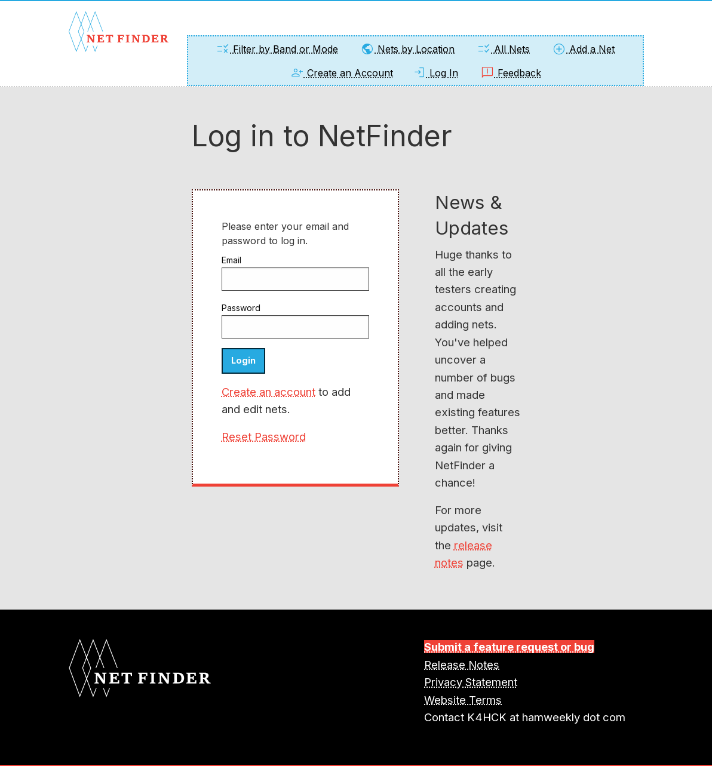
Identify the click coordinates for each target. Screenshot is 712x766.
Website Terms (463, 699)
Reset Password (264, 436)
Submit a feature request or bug (509, 646)
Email (231, 260)
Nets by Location (407, 49)
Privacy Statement (470, 681)
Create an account (268, 391)
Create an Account (341, 72)
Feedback (510, 72)
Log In (435, 72)
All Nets (503, 49)
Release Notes (461, 664)
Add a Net (583, 49)
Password (241, 308)
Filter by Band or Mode (277, 49)
